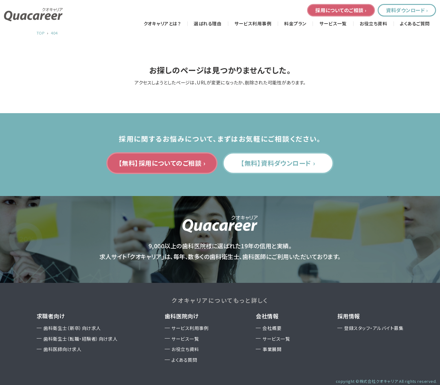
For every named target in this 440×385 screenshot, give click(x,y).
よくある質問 (184, 360)
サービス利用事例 (252, 23)
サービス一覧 (333, 23)
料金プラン (295, 23)
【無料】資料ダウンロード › (278, 163)
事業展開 (271, 349)
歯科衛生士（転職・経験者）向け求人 (80, 338)
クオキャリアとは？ (162, 23)
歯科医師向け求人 (62, 349)
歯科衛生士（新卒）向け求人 (72, 328)
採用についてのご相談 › (341, 10)
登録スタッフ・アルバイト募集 (373, 328)
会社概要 (271, 328)
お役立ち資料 (373, 23)
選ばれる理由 (208, 23)
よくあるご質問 (415, 23)
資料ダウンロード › (407, 10)
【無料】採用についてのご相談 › (162, 163)
